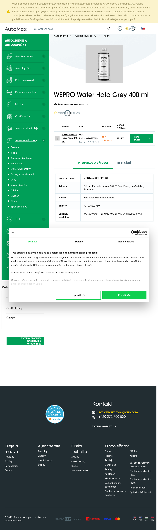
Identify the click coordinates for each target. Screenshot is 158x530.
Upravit (79, 295)
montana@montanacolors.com (99, 197)
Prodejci (109, 460)
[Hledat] (109, 28)
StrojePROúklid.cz (80, 470)
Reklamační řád (138, 487)
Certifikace (110, 464)
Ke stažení (110, 474)
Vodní (106, 35)
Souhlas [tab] (32, 241)
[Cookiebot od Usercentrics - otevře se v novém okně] (133, 232)
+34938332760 (92, 205)
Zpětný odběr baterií (140, 492)
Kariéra (133, 455)
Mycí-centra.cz (112, 478)
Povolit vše (124, 295)
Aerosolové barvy (85, 35)
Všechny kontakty (102, 426)
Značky (8, 461)
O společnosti (117, 446)
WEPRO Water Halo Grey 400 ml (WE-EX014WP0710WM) (113, 213)
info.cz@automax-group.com (118, 412)
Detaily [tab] (79, 241)
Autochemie (61, 35)
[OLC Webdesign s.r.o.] (68, 518)
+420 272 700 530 (112, 417)
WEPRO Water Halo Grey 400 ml (69, 138)
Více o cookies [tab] (125, 241)
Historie (109, 455)
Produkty (9, 457)
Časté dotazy (14, 308)
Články (10, 318)
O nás (108, 451)
